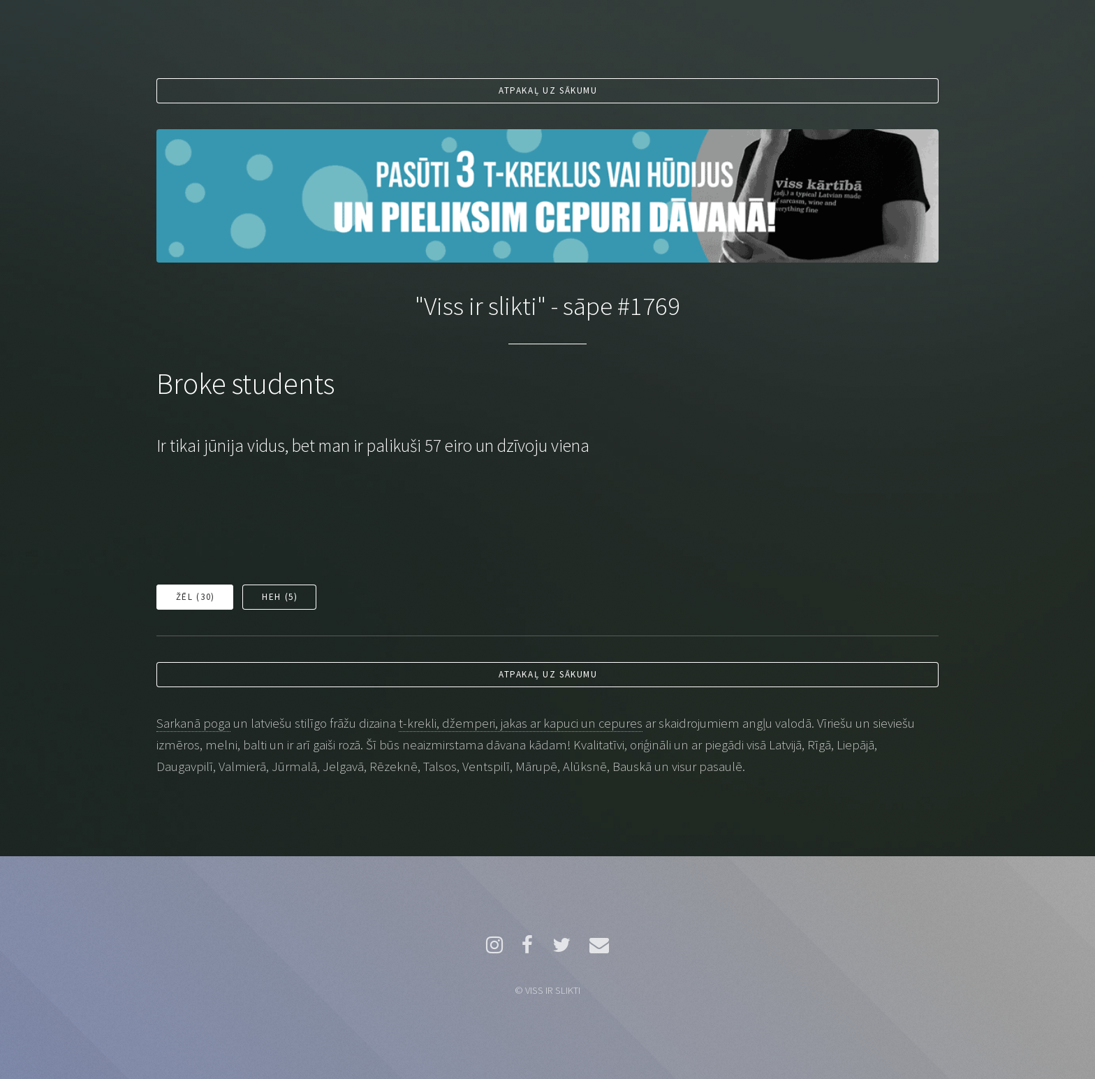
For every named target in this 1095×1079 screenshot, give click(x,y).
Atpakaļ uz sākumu (548, 90)
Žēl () (195, 597)
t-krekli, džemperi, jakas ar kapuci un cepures (520, 723)
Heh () (279, 597)
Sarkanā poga (193, 723)
